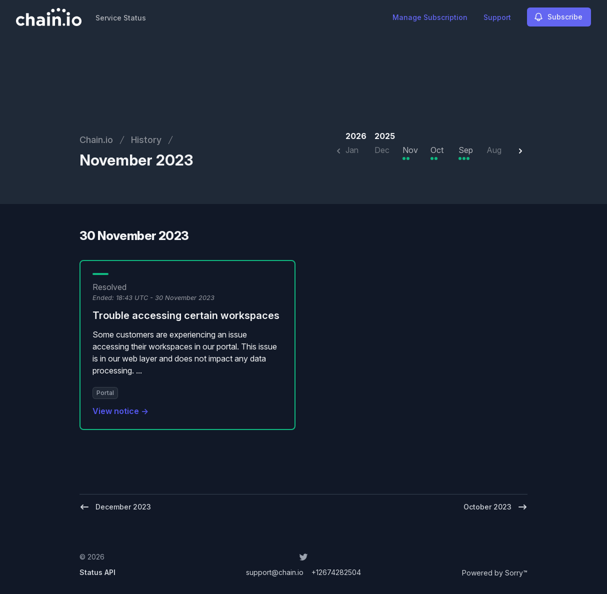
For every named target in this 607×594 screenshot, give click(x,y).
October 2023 (496, 507)
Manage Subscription (430, 17)
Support (497, 17)
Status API (98, 572)
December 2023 (115, 507)
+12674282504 (336, 572)
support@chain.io (275, 572)
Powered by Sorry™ (495, 572)
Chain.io (96, 139)
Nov (410, 150)
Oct (437, 150)
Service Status (121, 18)
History (146, 139)
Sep (465, 150)
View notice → (120, 411)
